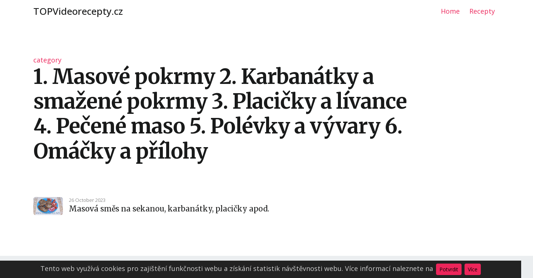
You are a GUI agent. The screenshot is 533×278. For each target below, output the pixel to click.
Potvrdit (448, 269)
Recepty (482, 11)
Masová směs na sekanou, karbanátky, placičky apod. (169, 208)
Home (450, 11)
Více (472, 269)
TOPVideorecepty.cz (78, 11)
